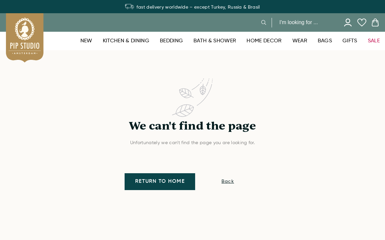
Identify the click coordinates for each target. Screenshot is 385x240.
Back (228, 181)
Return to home (160, 181)
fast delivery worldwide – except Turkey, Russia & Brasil (192, 7)
